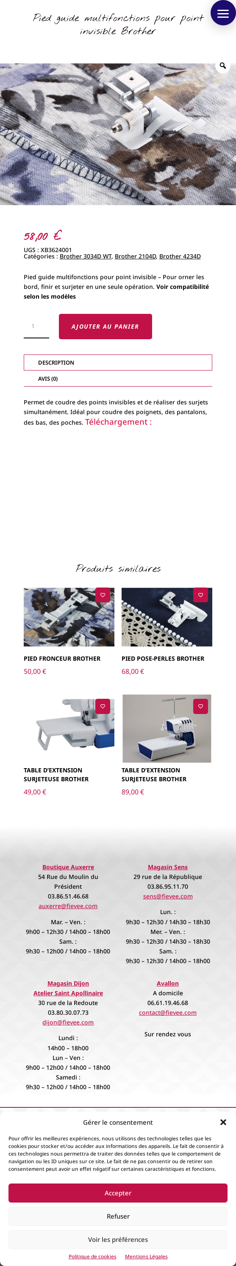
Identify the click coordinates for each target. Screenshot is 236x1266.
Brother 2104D (135, 256)
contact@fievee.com (168, 1012)
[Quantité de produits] (36, 326)
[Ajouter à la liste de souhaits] (102, 595)
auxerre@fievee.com (68, 906)
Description (56, 362)
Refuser (118, 1216)
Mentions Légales (146, 1256)
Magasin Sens (168, 867)
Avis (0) (48, 378)
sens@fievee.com (168, 896)
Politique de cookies (93, 1256)
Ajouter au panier (105, 326)
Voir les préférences (118, 1239)
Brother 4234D (180, 256)
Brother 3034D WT (85, 256)
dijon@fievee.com (68, 1022)
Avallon (168, 983)
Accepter (118, 1193)
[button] (223, 1122)
